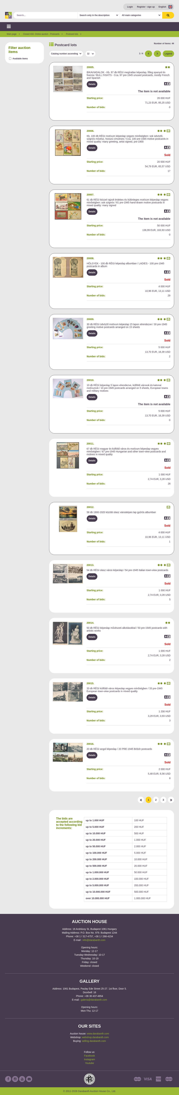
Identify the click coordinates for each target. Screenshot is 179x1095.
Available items (20, 58)
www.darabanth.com (98, 1033)
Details (92, 84)
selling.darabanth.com (94, 1041)
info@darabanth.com (94, 940)
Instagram (89, 1059)
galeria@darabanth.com (94, 999)
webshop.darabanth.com (95, 1037)
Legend (168, 53)
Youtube (89, 1063)
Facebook (89, 1055)
